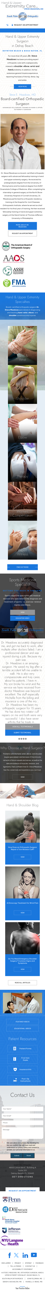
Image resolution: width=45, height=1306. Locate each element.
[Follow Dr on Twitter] (17, 1255)
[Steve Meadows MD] (22, 5)
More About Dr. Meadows (22, 226)
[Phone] (22, 1122)
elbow (26, 66)
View (22, 612)
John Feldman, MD (34, 1279)
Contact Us (30, 1266)
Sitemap (28, 1263)
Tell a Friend (15, 1266)
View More (22, 86)
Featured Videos (22, 1022)
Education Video (22, 618)
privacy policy (23, 1147)
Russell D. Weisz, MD (34, 1282)
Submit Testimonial (22, 733)
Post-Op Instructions (25, 1080)
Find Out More (22, 567)
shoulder (18, 66)
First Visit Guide (25, 1059)
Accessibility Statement (22, 1269)
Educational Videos (22, 1028)
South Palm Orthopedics (12, 1279)
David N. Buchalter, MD (12, 1282)
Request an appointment (26, 25)
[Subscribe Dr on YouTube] (34, 1255)
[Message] (22, 1133)
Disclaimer (6, 1263)
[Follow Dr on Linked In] (25, 1255)
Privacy (18, 1263)
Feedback (40, 1263)
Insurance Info (25, 1069)
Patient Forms (25, 1048)
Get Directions (22, 1176)
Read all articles (22, 983)
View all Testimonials (22, 727)
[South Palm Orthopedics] (22, 15)
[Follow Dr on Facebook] (9, 1255)
